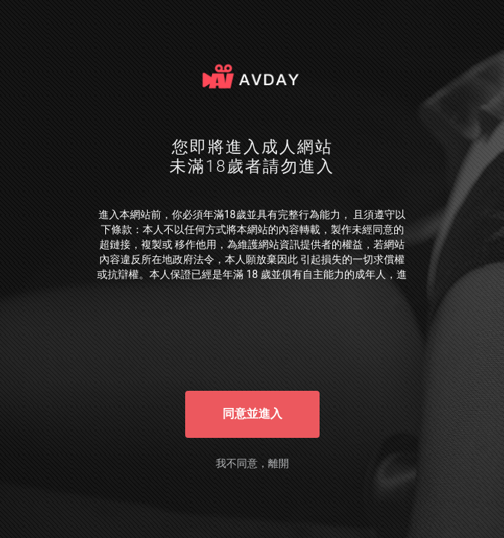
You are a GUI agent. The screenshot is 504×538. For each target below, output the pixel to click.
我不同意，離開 (252, 463)
